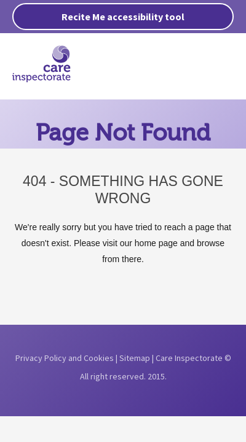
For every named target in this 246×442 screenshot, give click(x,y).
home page (156, 243)
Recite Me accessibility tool (123, 16)
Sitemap (134, 357)
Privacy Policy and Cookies (64, 357)
